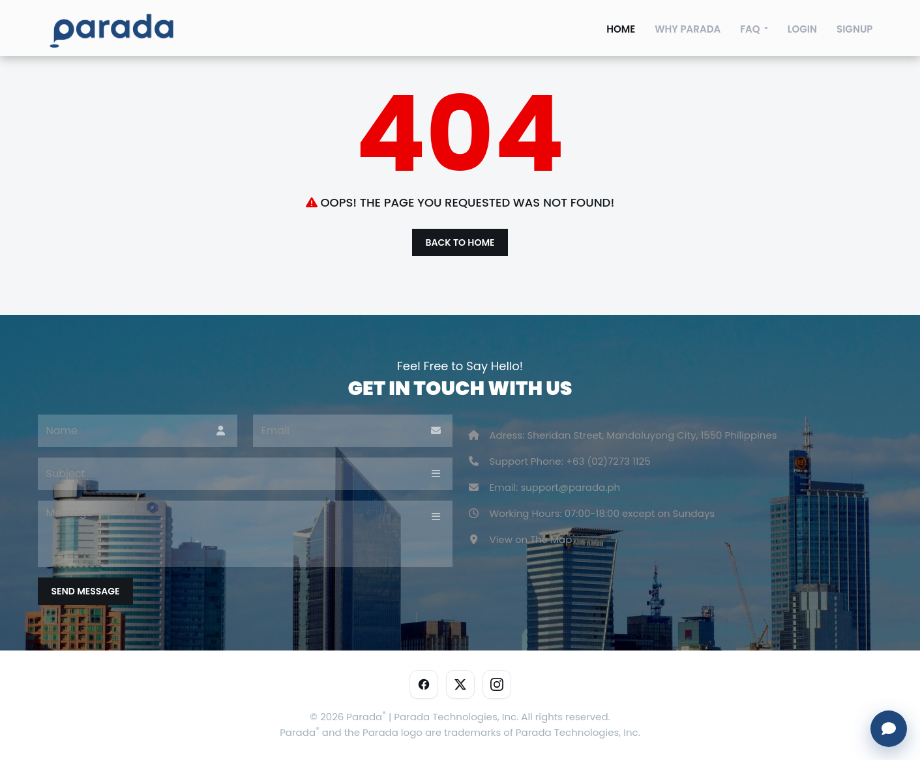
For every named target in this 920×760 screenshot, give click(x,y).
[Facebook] (423, 684)
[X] (460, 684)
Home (620, 29)
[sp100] (111, 32)
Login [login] (802, 29)
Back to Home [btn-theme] (460, 242)
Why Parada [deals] (687, 29)
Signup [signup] (854, 29)
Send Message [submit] (86, 591)
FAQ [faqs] (750, 29)
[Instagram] (496, 684)
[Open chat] (888, 728)
